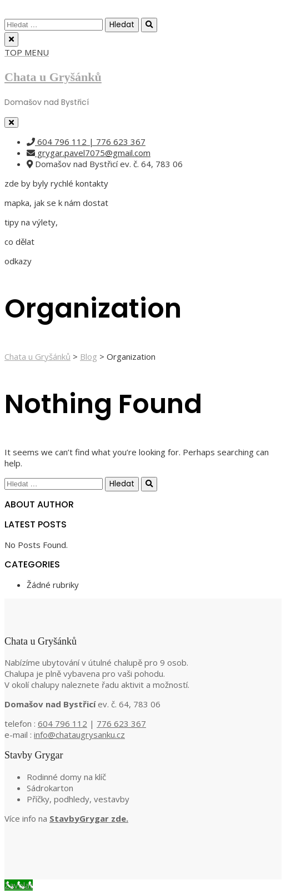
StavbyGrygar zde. (88, 818)
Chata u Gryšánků (53, 77)
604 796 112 (62, 723)
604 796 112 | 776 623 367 (86, 141)
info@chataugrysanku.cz (79, 734)
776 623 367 (121, 723)
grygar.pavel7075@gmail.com (88, 152)
